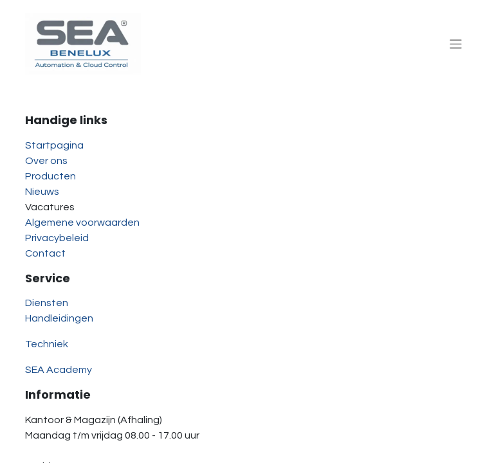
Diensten (46, 303)
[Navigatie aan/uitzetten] (456, 43)
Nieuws (42, 191)
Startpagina (54, 145)
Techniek (46, 344)
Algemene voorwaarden (82, 222)
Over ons (46, 161)
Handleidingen (59, 318)
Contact (45, 253)
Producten (50, 176)
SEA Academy (58, 370)
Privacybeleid (57, 238)
